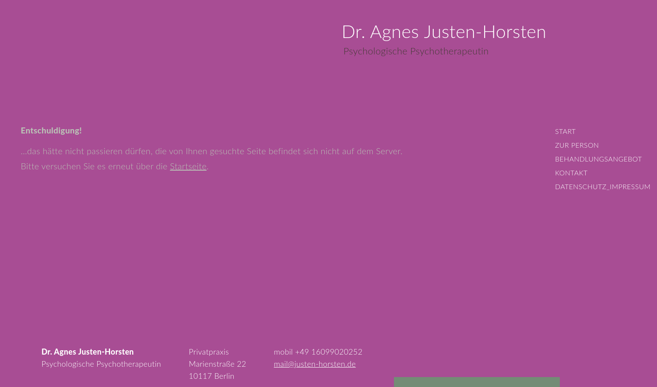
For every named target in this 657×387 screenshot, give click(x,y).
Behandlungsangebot (598, 159)
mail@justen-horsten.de (315, 363)
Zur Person (577, 145)
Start (565, 131)
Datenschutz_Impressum (603, 186)
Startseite (188, 166)
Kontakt (571, 172)
